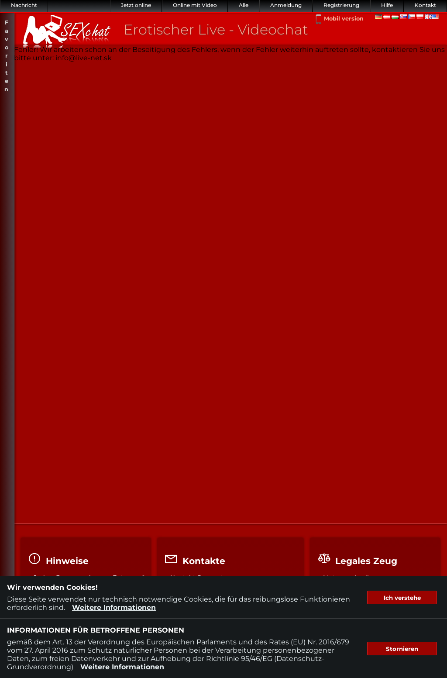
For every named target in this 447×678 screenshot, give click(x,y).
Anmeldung (286, 5)
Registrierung (341, 5)
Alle (243, 5)
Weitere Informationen (114, 607)
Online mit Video (195, 5)
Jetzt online (136, 5)
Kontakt (425, 5)
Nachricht (24, 5)
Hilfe (387, 5)
